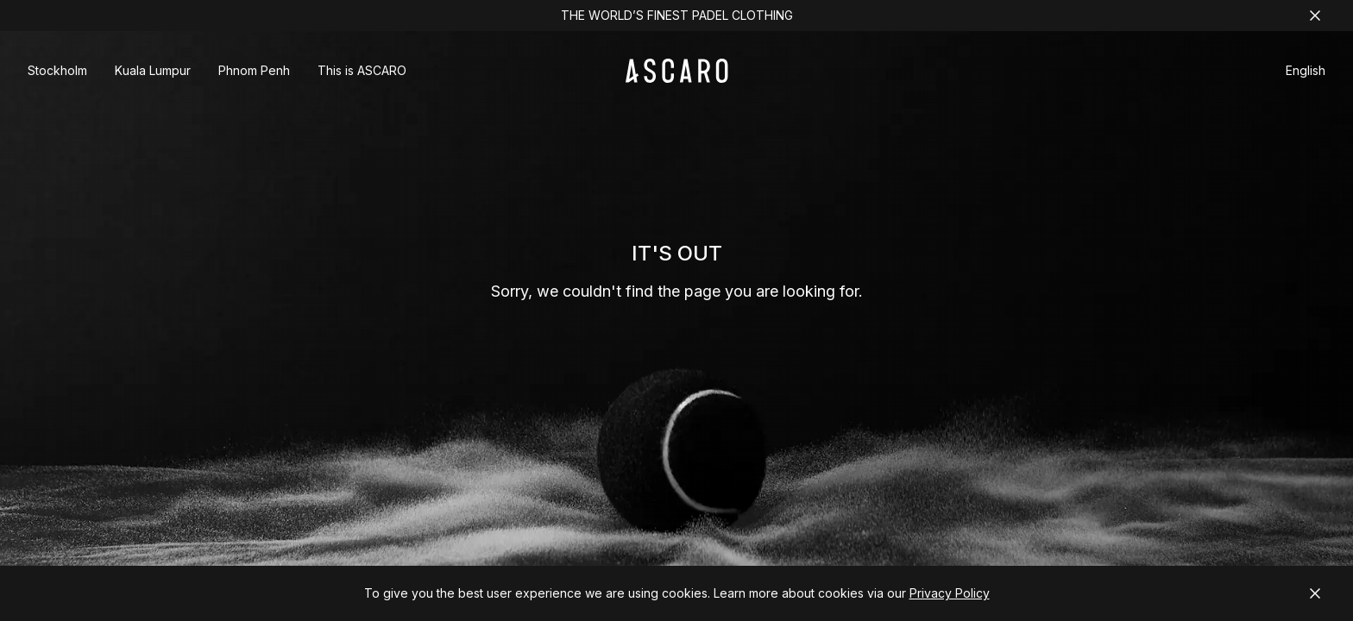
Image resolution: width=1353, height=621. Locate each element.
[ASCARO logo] (677, 78)
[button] (1305, 73)
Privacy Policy (949, 593)
